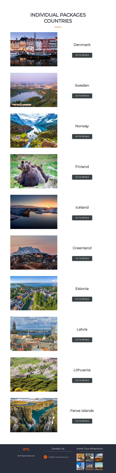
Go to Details (82, 55)
